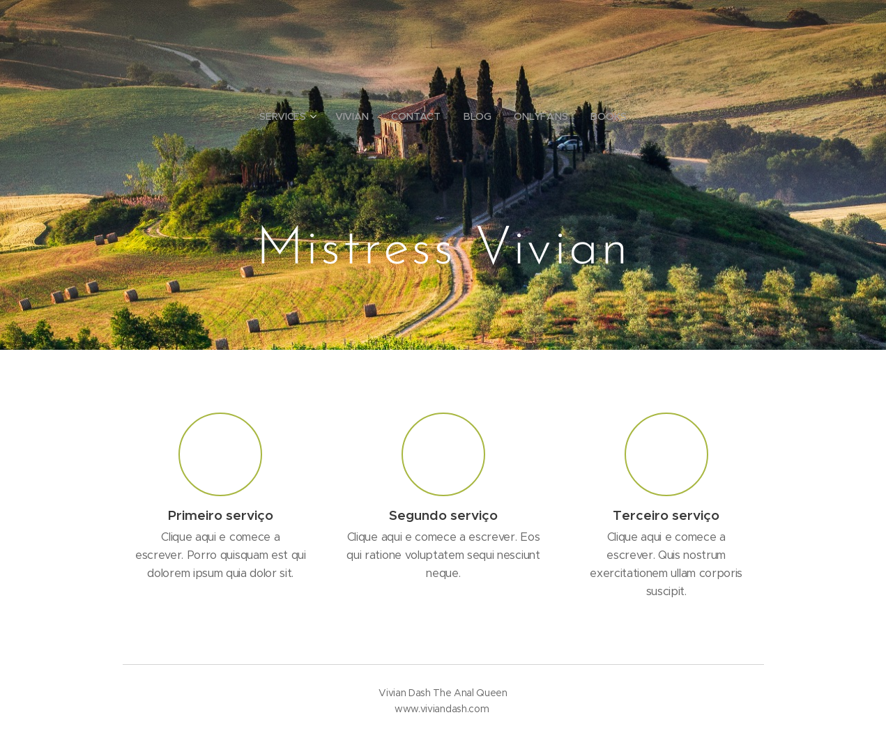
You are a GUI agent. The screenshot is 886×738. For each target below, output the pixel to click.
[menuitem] (292, 116)
